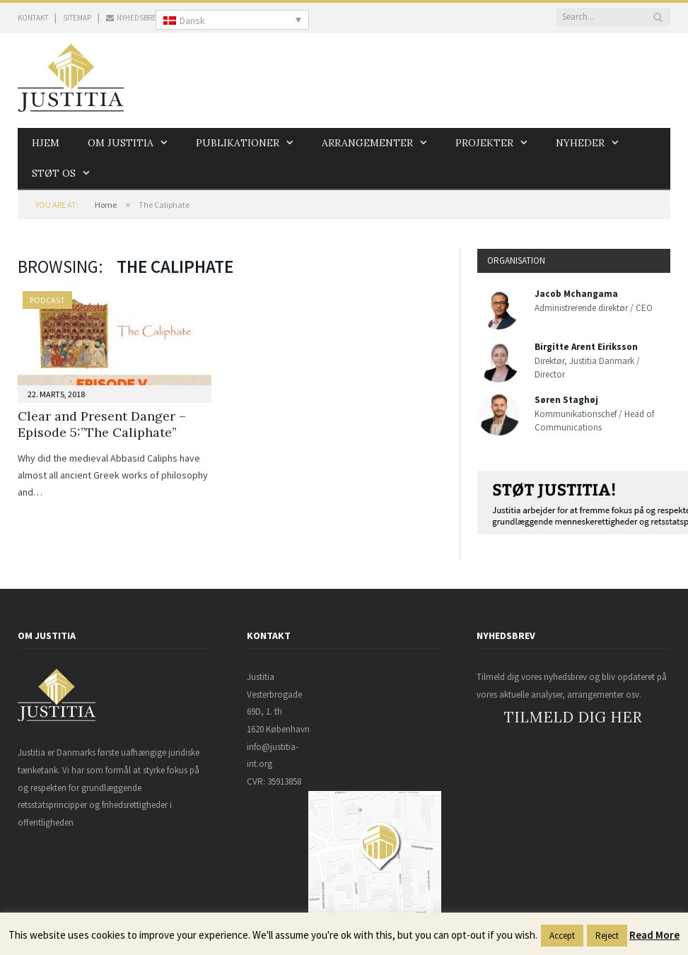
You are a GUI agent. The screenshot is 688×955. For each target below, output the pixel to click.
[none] (232, 20)
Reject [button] (607, 936)
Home (106, 204)
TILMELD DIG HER (573, 717)
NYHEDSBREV (133, 18)
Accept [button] (562, 936)
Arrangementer (366, 142)
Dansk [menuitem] (192, 20)
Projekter (483, 142)
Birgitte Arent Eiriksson (586, 347)
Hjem (45, 142)
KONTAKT (33, 18)
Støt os (54, 173)
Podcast (47, 300)
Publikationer (237, 142)
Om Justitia (120, 142)
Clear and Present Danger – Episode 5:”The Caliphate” (102, 424)
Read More (654, 935)
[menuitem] (232, 20)
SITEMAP (77, 18)
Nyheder (578, 142)
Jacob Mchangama (576, 294)
